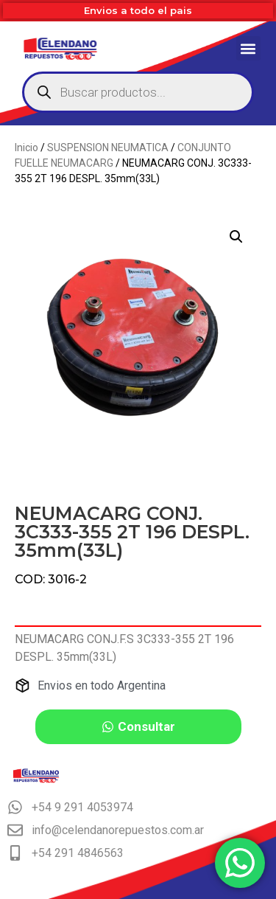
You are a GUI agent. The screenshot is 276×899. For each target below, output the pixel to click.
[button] (248, 48)
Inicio (26, 147)
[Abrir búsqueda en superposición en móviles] (138, 92)
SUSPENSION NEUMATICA (108, 147)
